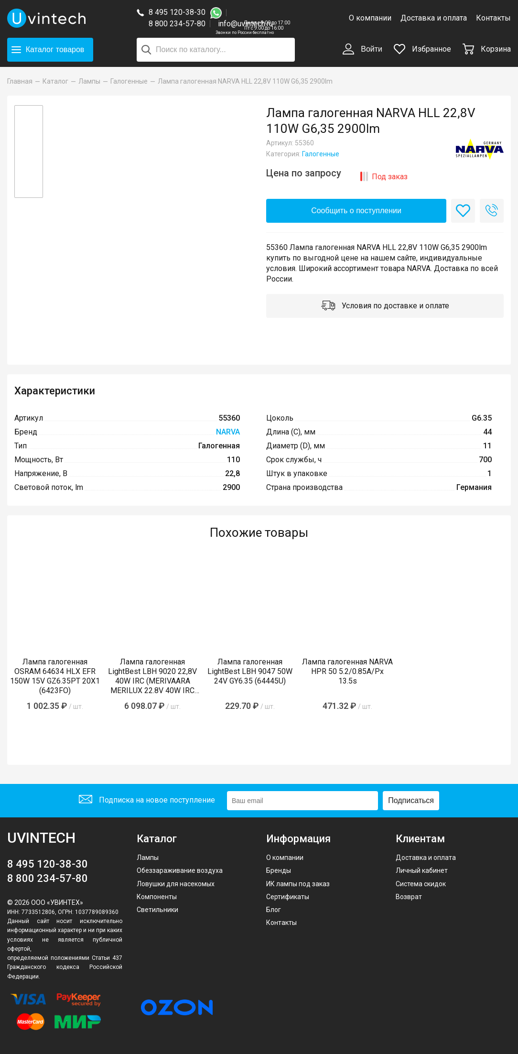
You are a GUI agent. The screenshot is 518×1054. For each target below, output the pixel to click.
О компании (370, 17)
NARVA (228, 431)
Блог (273, 909)
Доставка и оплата (433, 17)
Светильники (157, 909)
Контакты (493, 17)
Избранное (422, 49)
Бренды (278, 870)
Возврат (409, 897)
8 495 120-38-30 (177, 12)
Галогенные (320, 154)
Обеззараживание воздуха (180, 870)
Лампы (148, 857)
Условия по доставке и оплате (385, 306)
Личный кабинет (422, 870)
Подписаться (411, 800)
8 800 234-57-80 (179, 24)
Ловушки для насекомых (176, 884)
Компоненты (157, 897)
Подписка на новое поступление (147, 800)
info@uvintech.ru (245, 23)
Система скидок (421, 884)
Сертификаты (287, 897)
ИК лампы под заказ (298, 884)
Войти (362, 49)
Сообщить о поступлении (356, 210)
